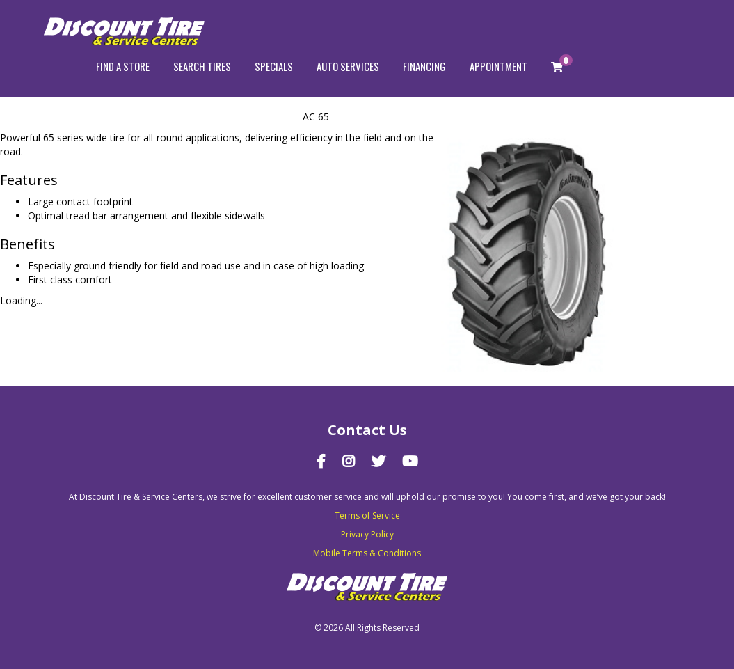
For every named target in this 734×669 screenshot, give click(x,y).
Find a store (123, 66)
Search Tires (202, 66)
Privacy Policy (367, 534)
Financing (424, 66)
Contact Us (367, 429)
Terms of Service (367, 515)
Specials (274, 66)
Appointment (498, 66)
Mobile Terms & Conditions (367, 553)
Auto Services (348, 66)
